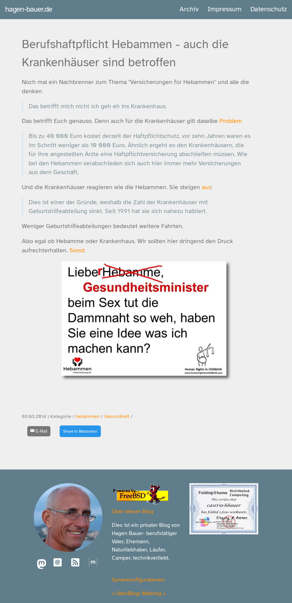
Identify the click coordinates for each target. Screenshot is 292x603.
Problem (230, 121)
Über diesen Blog (132, 511)
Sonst (77, 250)
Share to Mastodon (80, 431)
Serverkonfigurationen (138, 579)
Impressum (225, 9)
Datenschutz (268, 9)
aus (206, 187)
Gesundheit (116, 416)
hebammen (88, 416)
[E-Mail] (39, 431)
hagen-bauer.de (28, 9)
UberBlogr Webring (139, 593)
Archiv (189, 9)
